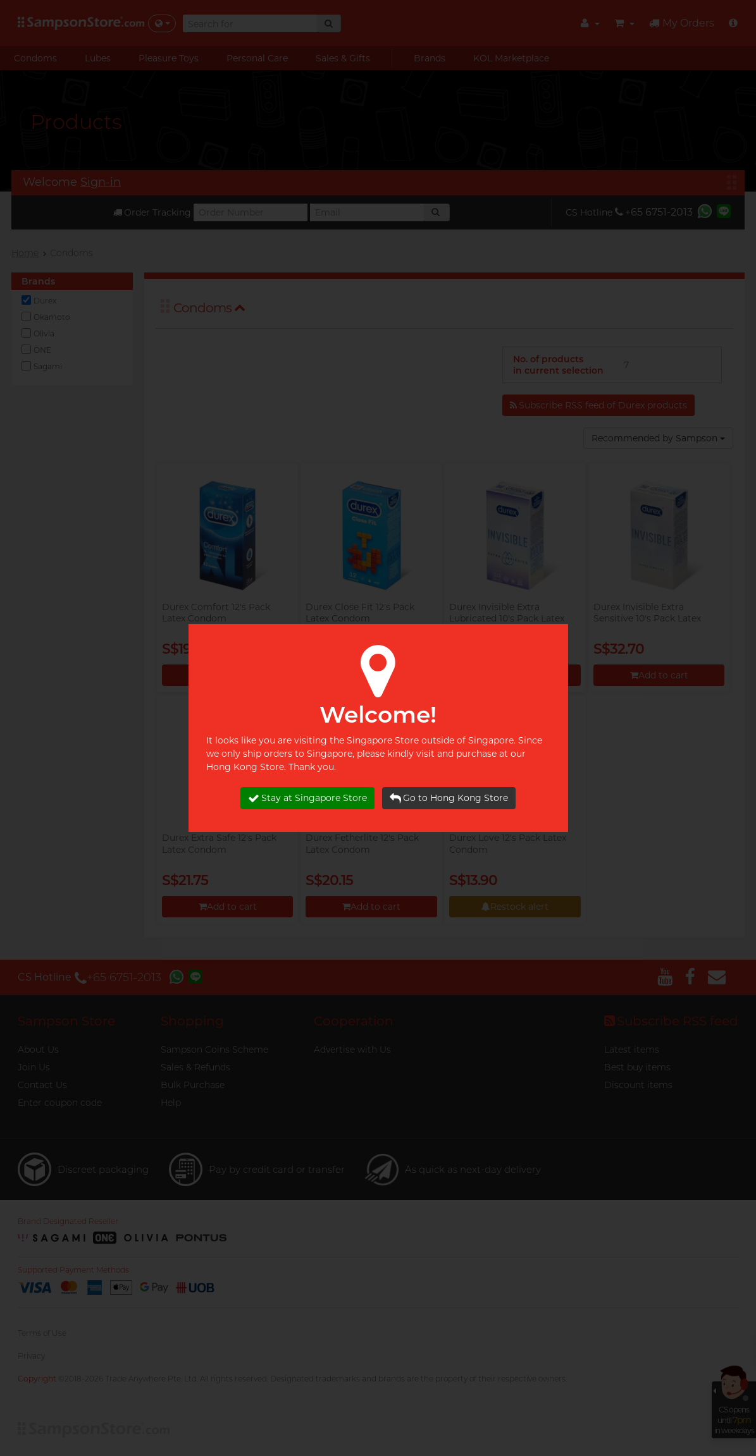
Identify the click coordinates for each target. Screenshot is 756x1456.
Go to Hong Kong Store (449, 798)
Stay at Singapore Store (307, 798)
